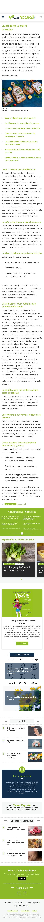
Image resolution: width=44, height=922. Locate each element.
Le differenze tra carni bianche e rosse (21, 222)
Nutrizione (21, 504)
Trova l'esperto (33, 903)
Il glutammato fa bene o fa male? (31, 524)
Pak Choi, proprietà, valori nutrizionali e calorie (10, 517)
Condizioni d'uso (12, 910)
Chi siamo (7, 903)
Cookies (34, 910)
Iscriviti (22, 878)
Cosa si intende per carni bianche (18, 169)
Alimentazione (10, 504)
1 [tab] (21, 579)
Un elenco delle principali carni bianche (22, 253)
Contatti (18, 903)
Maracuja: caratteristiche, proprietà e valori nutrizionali (32, 518)
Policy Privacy (25, 910)
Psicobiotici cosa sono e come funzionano (10, 524)
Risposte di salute (21, 906)
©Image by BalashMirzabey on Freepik (15, 110)
